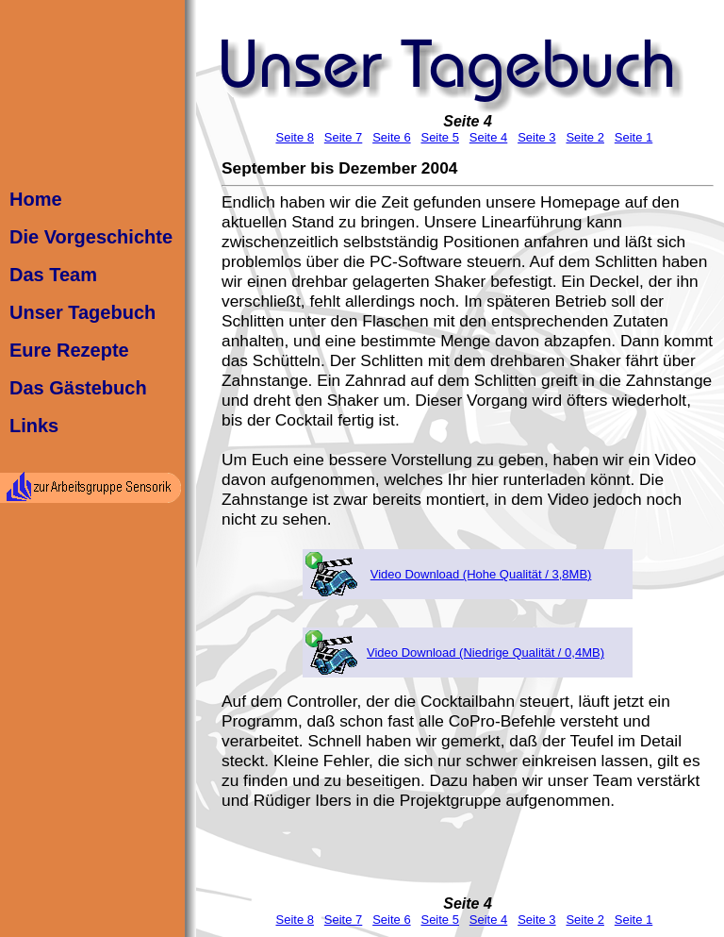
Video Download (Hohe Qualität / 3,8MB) (481, 574)
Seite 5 (439, 137)
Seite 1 (633, 137)
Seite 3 (536, 137)
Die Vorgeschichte (91, 236)
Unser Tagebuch (82, 312)
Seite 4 (467, 121)
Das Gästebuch (78, 387)
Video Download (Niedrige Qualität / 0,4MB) (485, 652)
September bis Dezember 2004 (339, 168)
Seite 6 (391, 137)
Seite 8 (294, 137)
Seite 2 (584, 137)
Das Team (53, 274)
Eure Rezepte (69, 350)
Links (33, 425)
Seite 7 (343, 137)
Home (35, 199)
